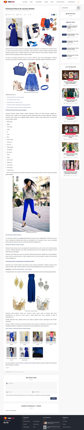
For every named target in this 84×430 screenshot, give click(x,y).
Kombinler (14, 10)
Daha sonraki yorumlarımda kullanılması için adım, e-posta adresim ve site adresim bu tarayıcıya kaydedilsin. (28, 395)
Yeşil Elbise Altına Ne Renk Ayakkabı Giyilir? (70, 101)
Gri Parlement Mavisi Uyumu (13, 99)
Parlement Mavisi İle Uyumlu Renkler (15, 97)
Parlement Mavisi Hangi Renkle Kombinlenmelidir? (18, 104)
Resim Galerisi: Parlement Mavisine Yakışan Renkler (19, 107)
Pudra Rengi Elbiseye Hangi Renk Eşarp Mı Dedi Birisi (70, 173)
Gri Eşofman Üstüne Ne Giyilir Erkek (72, 42)
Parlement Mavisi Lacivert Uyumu (15, 102)
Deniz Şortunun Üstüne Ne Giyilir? (72, 56)
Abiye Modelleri (69, 133)
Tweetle (7, 367)
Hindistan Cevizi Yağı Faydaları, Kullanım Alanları (72, 27)
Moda (11, 10)
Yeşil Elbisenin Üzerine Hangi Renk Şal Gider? (71, 154)
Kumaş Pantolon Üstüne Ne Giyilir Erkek (73, 35)
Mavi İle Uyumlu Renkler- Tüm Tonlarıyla (22, 269)
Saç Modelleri (70, 79)
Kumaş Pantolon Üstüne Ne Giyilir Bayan (73, 49)
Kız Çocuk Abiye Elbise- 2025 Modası (70, 137)
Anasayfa (7, 10)
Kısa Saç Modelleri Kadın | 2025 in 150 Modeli (70, 82)
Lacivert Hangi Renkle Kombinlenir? (70, 119)
